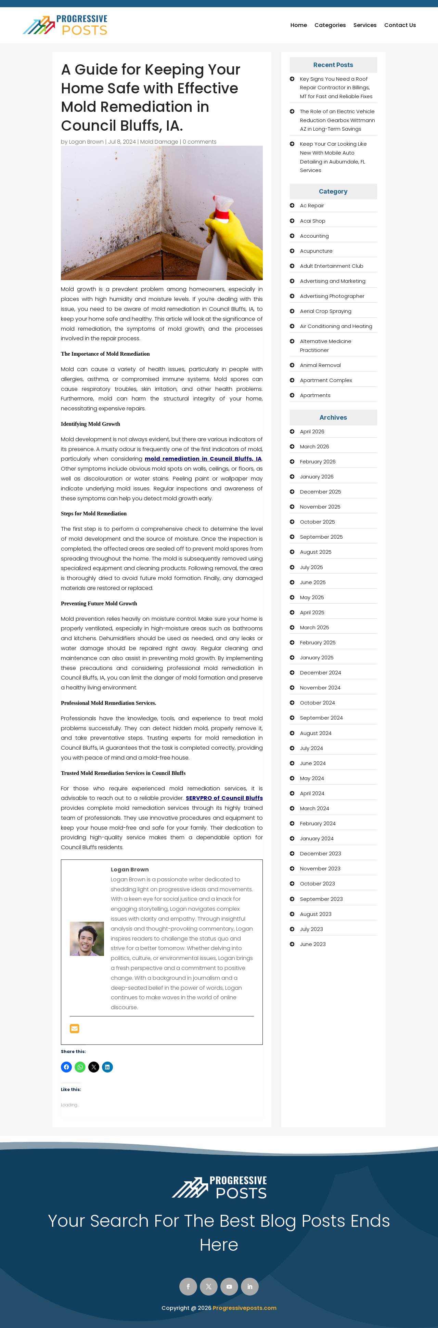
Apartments (315, 395)
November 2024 (320, 687)
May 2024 (312, 778)
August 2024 (316, 733)
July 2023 (311, 929)
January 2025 (317, 657)
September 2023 (321, 899)
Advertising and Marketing (332, 281)
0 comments (200, 142)
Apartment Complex (326, 380)
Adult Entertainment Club (331, 265)
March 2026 (314, 446)
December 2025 (320, 491)
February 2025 (318, 642)
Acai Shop (312, 220)
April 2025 (312, 612)
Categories (330, 25)
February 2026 (318, 461)
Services (365, 25)
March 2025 (314, 627)
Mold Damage (159, 142)
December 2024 (320, 672)
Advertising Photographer (332, 296)
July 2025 (311, 567)
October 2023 (317, 883)
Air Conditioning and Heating (336, 326)
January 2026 (317, 476)
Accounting (314, 235)
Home (299, 25)
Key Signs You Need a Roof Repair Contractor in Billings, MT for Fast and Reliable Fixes (336, 87)
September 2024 (321, 717)
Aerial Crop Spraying (325, 311)
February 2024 (318, 823)
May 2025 (312, 597)
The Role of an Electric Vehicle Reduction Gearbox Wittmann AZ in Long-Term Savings (337, 120)
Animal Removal (320, 365)
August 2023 (316, 914)
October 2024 (317, 702)
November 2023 (320, 868)
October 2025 (317, 521)
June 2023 (313, 944)
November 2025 (320, 506)
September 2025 (321, 536)
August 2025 (316, 551)
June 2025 (313, 582)
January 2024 (317, 838)
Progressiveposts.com (244, 1308)
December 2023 (320, 853)
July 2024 (311, 748)
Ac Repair (312, 205)
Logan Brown (86, 142)
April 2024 (312, 793)
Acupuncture (316, 250)
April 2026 (312, 431)
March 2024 (314, 808)
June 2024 (313, 763)
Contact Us (400, 25)
